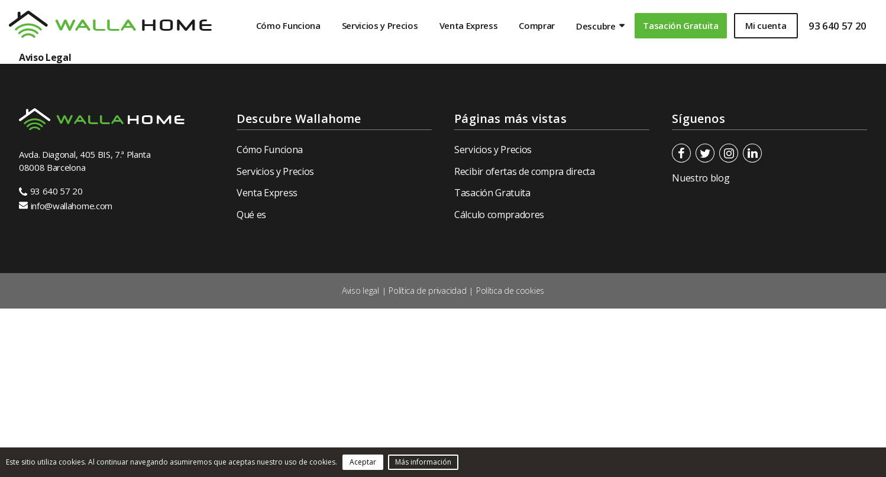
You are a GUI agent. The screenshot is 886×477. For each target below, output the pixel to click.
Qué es (251, 214)
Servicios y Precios (380, 25)
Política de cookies (510, 290)
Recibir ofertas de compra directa (524, 171)
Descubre (595, 26)
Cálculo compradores (499, 214)
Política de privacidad (427, 290)
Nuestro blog (700, 177)
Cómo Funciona (288, 25)
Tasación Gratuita (681, 25)
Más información (423, 462)
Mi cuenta (765, 25)
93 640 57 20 (837, 26)
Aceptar (363, 462)
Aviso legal (360, 290)
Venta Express (468, 25)
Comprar (537, 25)
